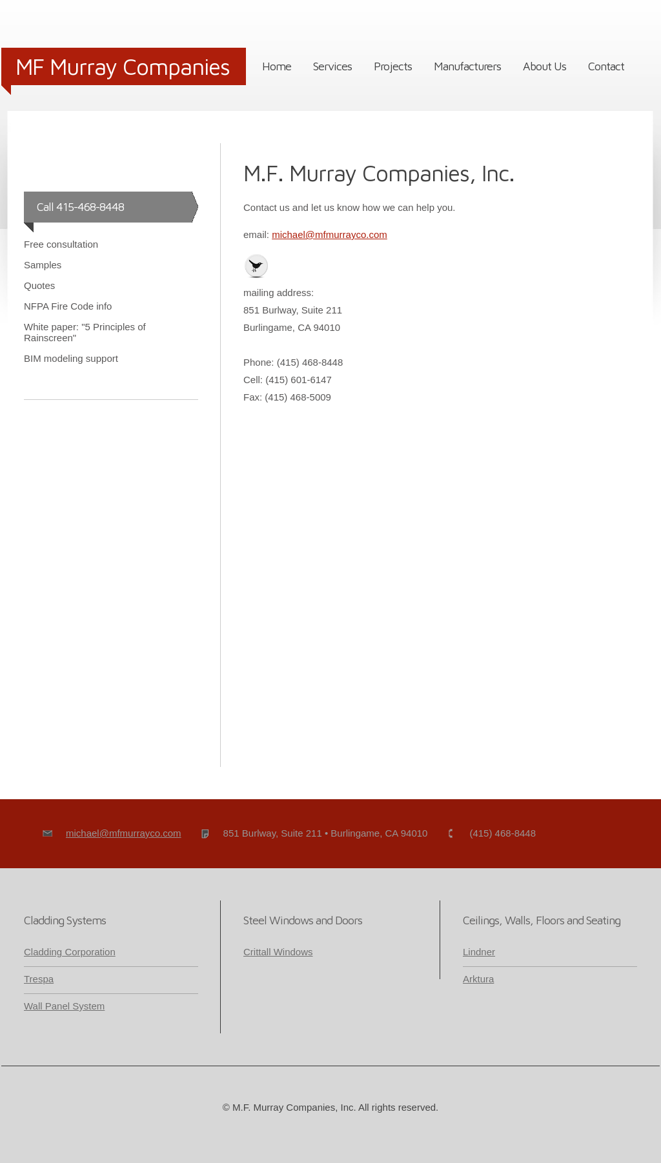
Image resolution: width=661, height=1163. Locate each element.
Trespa (39, 978)
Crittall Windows (278, 951)
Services (332, 66)
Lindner (479, 951)
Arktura (478, 978)
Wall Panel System (64, 1005)
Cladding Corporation (70, 951)
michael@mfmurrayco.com (329, 234)
